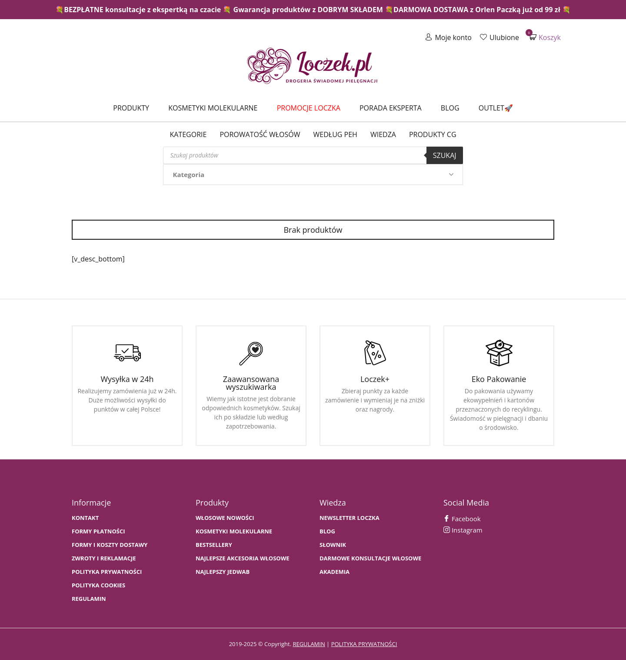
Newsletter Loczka (350, 518)
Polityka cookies (98, 585)
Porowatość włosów (260, 134)
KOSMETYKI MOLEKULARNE (234, 531)
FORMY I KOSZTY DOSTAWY (109, 545)
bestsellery (214, 545)
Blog (450, 107)
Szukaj (444, 155)
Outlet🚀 (496, 107)
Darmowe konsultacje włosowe (370, 558)
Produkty (131, 107)
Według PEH (335, 134)
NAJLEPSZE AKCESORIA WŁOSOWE (243, 558)
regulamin (309, 644)
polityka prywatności (364, 644)
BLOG (327, 531)
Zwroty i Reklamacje (104, 558)
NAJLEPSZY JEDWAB (223, 572)
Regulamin (89, 599)
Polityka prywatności (107, 572)
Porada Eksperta (391, 107)
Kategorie (188, 134)
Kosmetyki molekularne (212, 107)
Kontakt (85, 518)
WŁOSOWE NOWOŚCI (225, 518)
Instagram (463, 530)
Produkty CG (432, 134)
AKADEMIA (335, 572)
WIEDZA (383, 134)
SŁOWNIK (333, 545)
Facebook (462, 518)
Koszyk (545, 37)
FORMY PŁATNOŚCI (98, 531)
